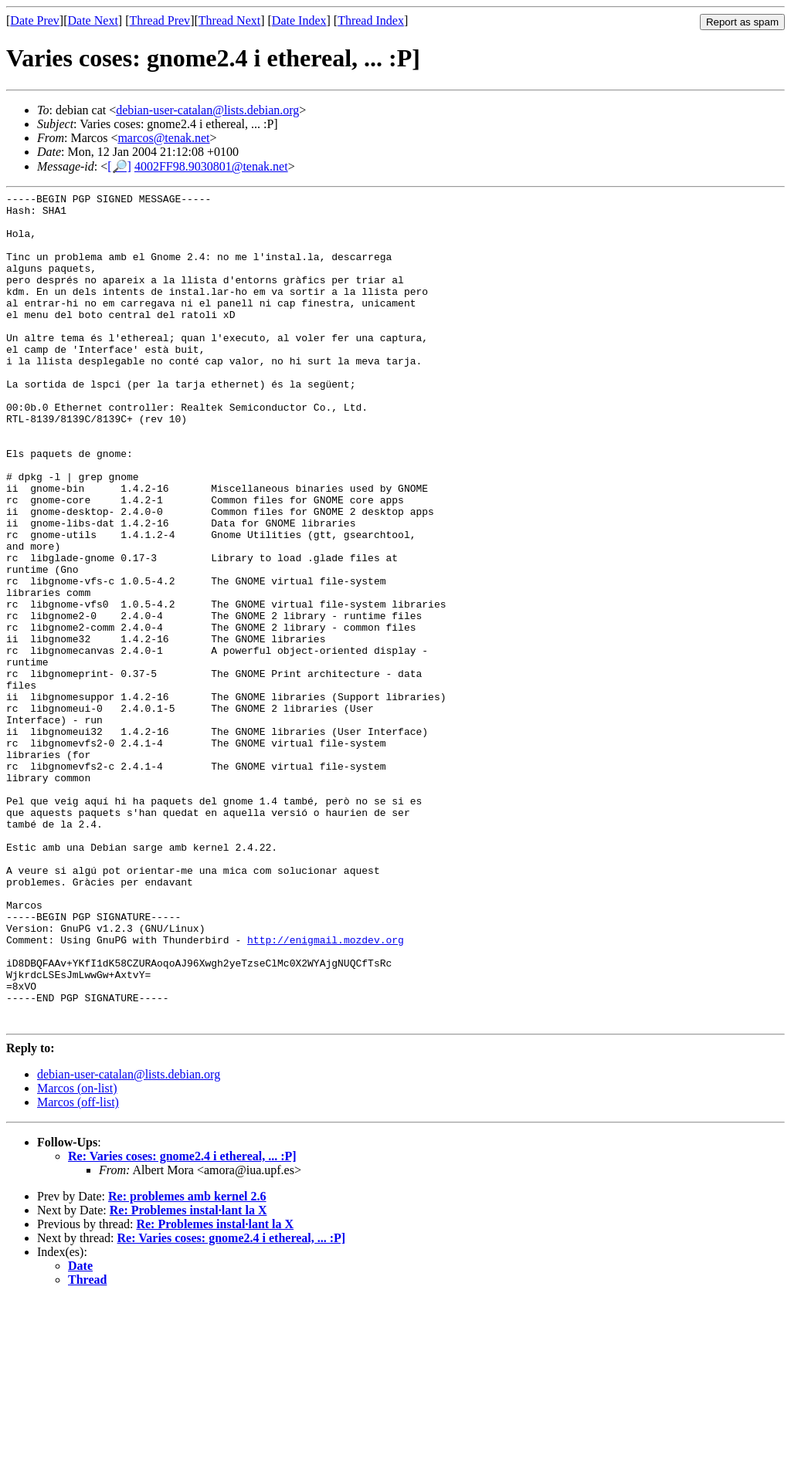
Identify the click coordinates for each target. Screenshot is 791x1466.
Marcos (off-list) (78, 1268)
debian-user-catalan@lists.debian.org (207, 110)
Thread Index (371, 20)
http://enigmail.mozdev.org (325, 1090)
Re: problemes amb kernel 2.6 (187, 1363)
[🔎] (119, 166)
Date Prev (34, 20)
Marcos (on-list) (77, 1254)
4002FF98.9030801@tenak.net (211, 166)
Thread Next (229, 20)
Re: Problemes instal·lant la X (188, 1376)
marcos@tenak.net (163, 137)
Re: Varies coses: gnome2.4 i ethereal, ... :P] (182, 1322)
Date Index (299, 20)
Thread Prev (159, 20)
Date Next (93, 20)
